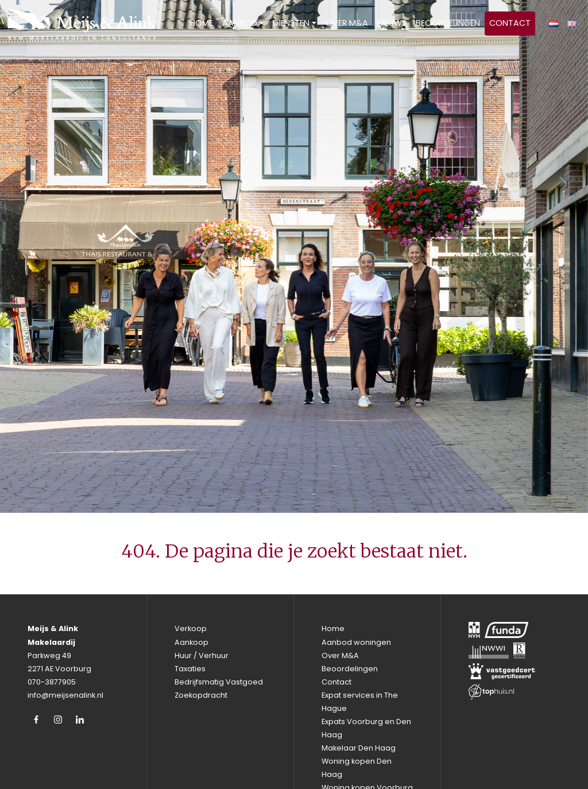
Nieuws (392, 23)
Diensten (291, 23)
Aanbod (239, 23)
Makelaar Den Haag (359, 748)
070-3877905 (52, 682)
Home (201, 23)
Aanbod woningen (356, 642)
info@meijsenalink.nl (65, 695)
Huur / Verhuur (202, 655)
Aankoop (191, 642)
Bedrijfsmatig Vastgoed (219, 682)
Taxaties (190, 669)
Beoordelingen (448, 23)
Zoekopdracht (201, 695)
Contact (510, 23)
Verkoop (191, 628)
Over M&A (347, 23)
